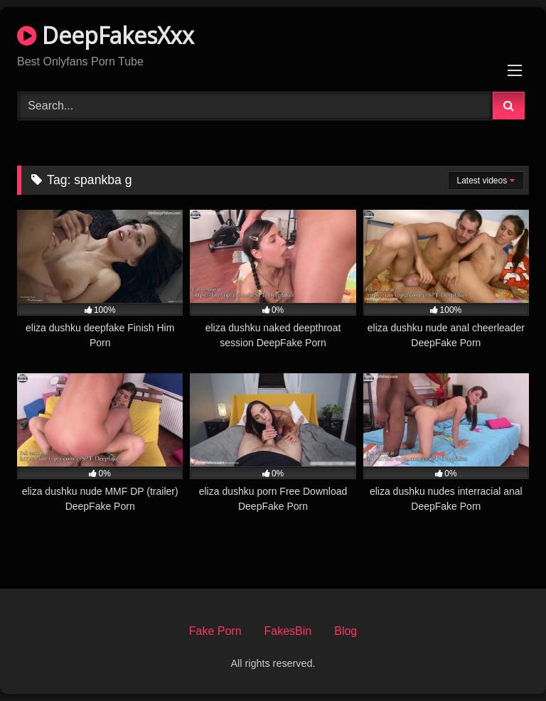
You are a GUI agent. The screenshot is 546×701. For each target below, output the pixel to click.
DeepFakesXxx (105, 35)
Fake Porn (215, 631)
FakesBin (288, 631)
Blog (345, 631)
